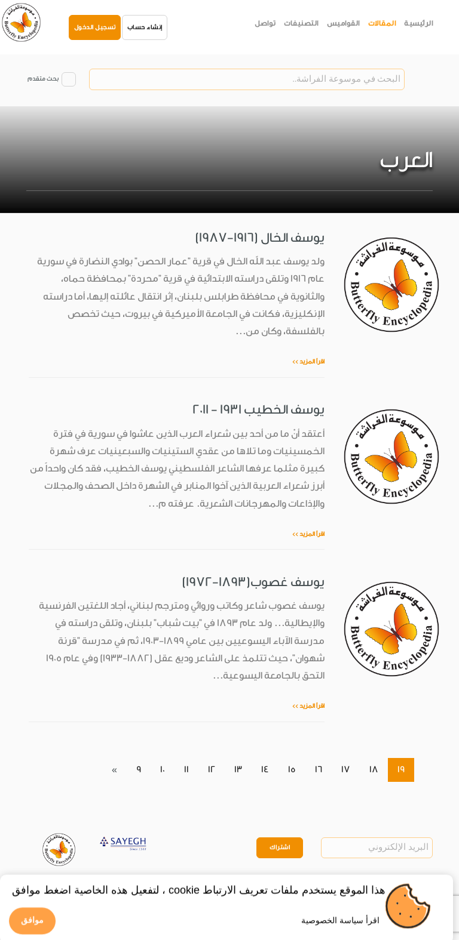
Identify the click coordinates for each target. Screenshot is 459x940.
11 (186, 770)
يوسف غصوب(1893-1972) (253, 582)
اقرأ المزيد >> (308, 361)
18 (373, 770)
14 (265, 770)
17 (345, 770)
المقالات (382, 23)
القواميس (343, 23)
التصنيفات (301, 23)
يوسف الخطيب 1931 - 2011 (258, 409)
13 (238, 770)
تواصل (265, 23)
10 (162, 770)
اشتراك (280, 847)
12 (211, 770)
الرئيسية (418, 23)
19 (401, 770)
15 (292, 770)
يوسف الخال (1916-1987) (260, 237)
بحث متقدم (43, 78)
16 (318, 770)
